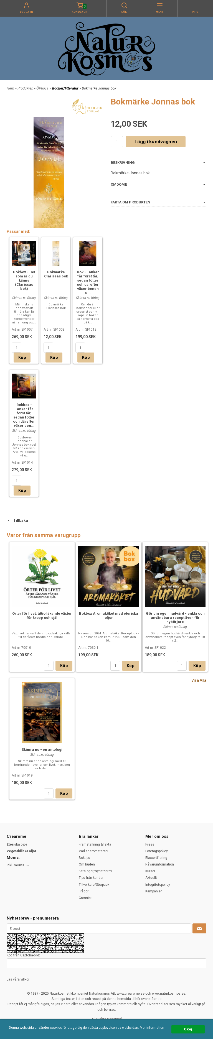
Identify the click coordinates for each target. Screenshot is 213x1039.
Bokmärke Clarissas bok (56, 274)
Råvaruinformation (159, 864)
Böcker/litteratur (65, 88)
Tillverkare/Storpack (94, 885)
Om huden (87, 864)
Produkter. (25, 88)
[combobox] (18, 865)
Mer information (152, 1028)
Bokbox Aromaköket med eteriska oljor (108, 615)
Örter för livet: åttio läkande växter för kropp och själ (42, 615)
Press (149, 844)
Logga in (26, 12)
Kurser (150, 871)
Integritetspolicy (157, 885)
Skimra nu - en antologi (42, 749)
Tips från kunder (91, 878)
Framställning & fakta (95, 844)
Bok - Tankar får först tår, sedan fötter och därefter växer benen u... (88, 282)
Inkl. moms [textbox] (15, 865)
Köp (22, 357)
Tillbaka (17, 520)
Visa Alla (198, 680)
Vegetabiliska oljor (21, 851)
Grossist (85, 898)
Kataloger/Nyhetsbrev (95, 871)
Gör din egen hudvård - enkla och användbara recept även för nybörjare (175, 617)
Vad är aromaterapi (93, 851)
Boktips (84, 858)
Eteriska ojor (17, 844)
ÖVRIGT (43, 88)
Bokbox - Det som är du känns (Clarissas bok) (24, 280)
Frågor (83, 891)
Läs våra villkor (18, 979)
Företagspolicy (156, 851)
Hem (10, 88)
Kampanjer (153, 891)
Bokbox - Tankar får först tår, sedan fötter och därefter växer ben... (24, 415)
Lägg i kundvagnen (156, 141)
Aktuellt (151, 878)
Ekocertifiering (156, 858)
